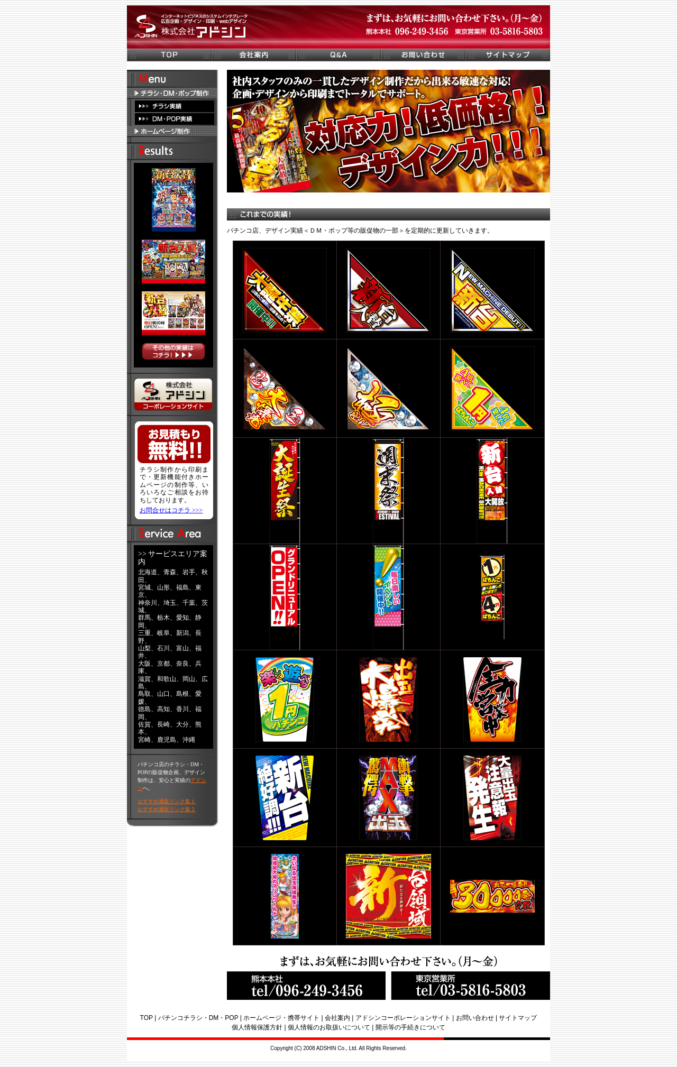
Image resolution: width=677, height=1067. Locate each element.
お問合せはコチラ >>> (171, 510)
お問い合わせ (475, 1018)
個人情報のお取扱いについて (329, 1027)
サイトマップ (518, 1018)
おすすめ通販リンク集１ (167, 801)
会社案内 (337, 1018)
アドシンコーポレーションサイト (403, 1018)
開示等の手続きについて (410, 1027)
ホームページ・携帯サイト (281, 1018)
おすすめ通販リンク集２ (167, 809)
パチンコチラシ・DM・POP (198, 1018)
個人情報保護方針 (257, 1027)
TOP (146, 1018)
